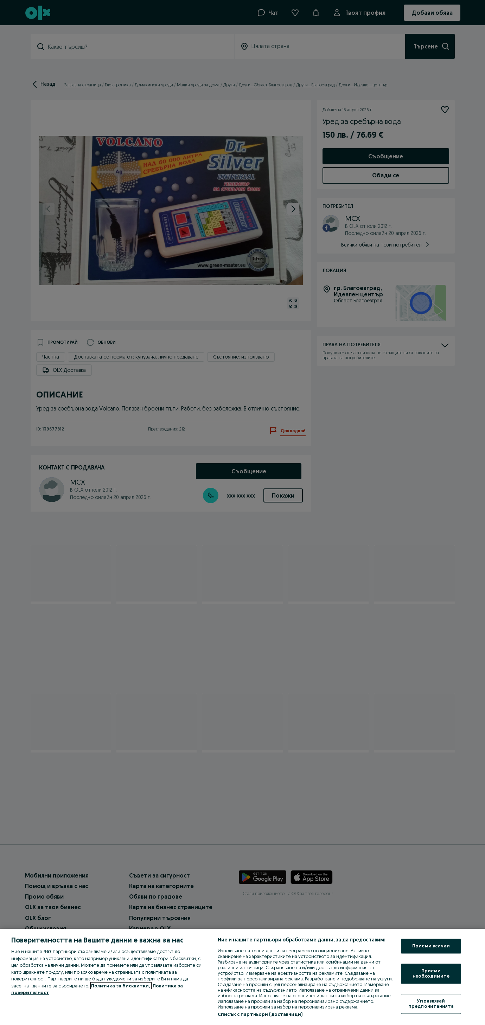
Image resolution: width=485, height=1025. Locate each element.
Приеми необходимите (431, 973)
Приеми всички (431, 946)
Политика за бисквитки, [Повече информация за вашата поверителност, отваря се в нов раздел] (121, 985)
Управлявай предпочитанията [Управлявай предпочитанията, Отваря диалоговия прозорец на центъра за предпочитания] (431, 1003)
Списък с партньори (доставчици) (260, 1014)
